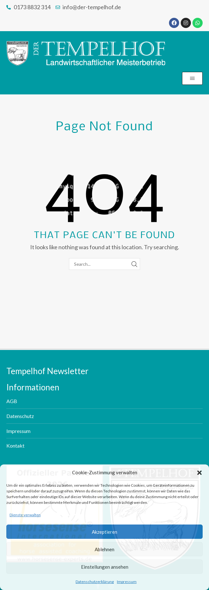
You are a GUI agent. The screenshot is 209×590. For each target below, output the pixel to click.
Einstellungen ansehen (104, 567)
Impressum (127, 581)
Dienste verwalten (25, 514)
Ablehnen (104, 549)
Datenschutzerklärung (95, 581)
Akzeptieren (104, 532)
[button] (199, 473)
